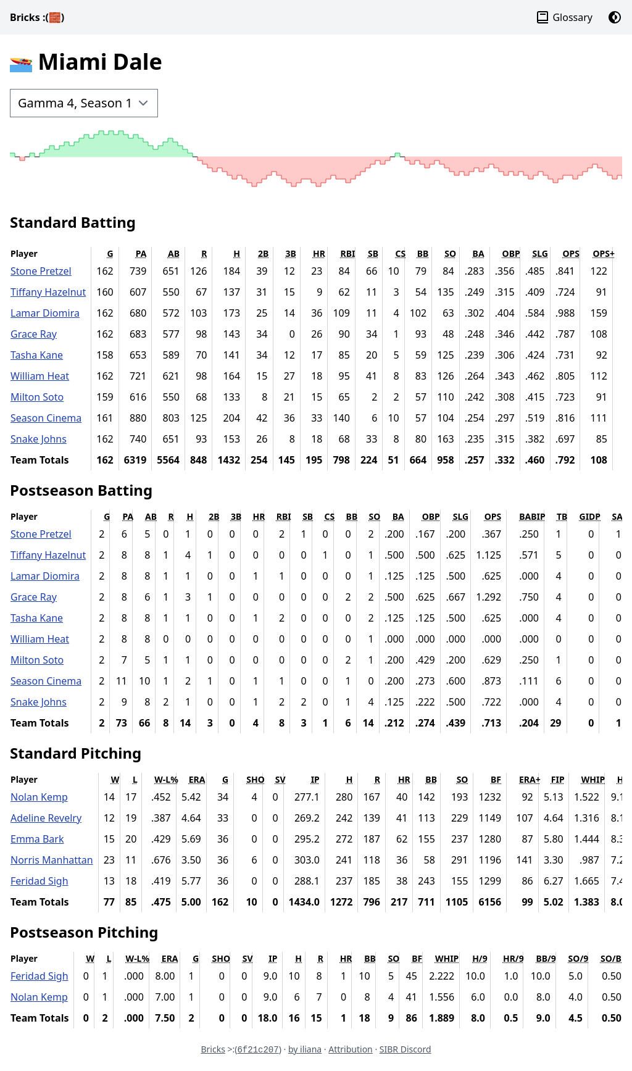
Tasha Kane (36, 355)
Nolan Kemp (39, 797)
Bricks (37, 17)
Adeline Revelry (45, 818)
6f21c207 (257, 1050)
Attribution (350, 1049)
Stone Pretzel (41, 271)
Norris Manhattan (51, 860)
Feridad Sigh (39, 881)
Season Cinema (45, 418)
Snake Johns (38, 439)
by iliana (305, 1049)
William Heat (39, 376)
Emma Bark (37, 839)
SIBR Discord (405, 1049)
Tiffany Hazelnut (48, 292)
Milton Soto (37, 397)
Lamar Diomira (45, 313)
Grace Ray (33, 334)
